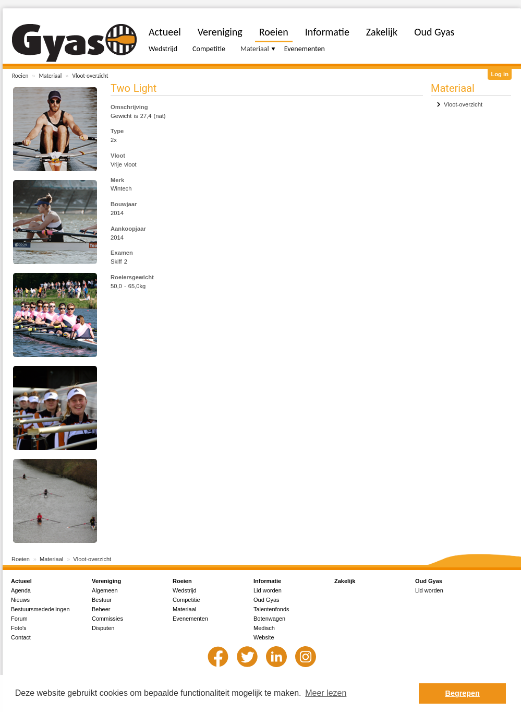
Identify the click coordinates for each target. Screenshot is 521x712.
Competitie (208, 48)
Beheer (101, 609)
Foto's (19, 628)
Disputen (103, 628)
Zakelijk (381, 32)
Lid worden (267, 590)
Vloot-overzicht (90, 75)
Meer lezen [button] (325, 693)
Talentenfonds (271, 609)
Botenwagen (269, 618)
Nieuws (20, 600)
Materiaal (50, 75)
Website (263, 637)
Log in (499, 74)
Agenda (21, 590)
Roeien (20, 75)
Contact (21, 637)
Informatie (327, 32)
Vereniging (220, 32)
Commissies (107, 618)
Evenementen (304, 48)
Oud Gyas (434, 32)
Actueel (165, 32)
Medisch (264, 628)
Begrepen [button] (462, 693)
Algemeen (105, 590)
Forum (19, 618)
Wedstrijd (163, 48)
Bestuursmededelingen (40, 609)
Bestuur (102, 600)
